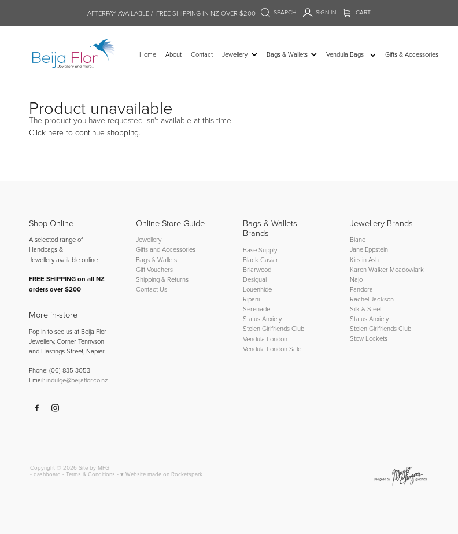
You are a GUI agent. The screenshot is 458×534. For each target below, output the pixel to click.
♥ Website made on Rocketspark (161, 474)
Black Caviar (260, 259)
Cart (357, 12)
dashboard (47, 474)
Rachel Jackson (372, 298)
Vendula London (265, 338)
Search (279, 12)
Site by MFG (94, 467)
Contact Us (151, 289)
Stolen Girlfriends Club (273, 328)
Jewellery (148, 239)
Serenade (256, 308)
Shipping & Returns (162, 279)
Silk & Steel (365, 308)
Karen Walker (369, 269)
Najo (356, 279)
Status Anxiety (262, 318)
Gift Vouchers (154, 269)
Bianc (358, 239)
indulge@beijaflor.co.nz (77, 379)
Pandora (361, 289)
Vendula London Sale (272, 348)
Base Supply (260, 249)
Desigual (255, 279)
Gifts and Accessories (165, 249)
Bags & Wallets (156, 259)
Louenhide (257, 289)
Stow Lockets (368, 338)
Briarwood (257, 269)
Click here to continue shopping (84, 132)
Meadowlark (407, 269)
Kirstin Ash (364, 259)
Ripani (251, 298)
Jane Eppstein (370, 249)
